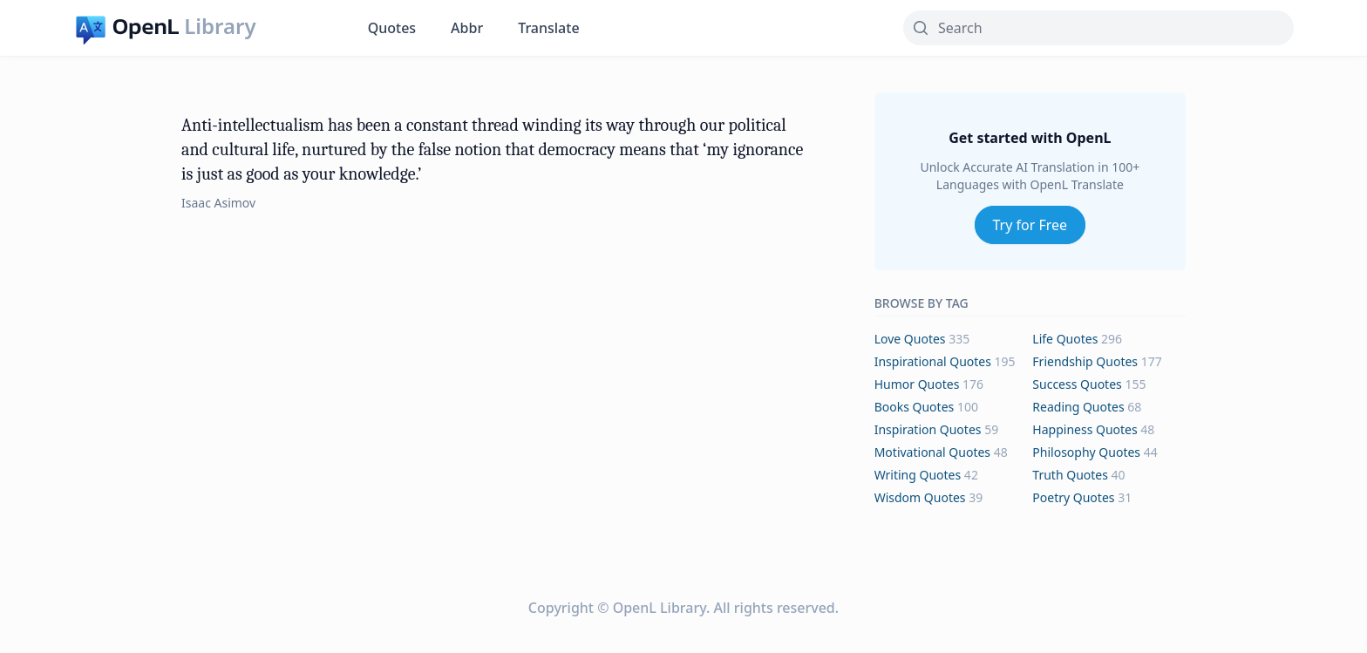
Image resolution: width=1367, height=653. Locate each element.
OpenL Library (659, 607)
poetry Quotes (1073, 497)
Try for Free (1030, 225)
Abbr (467, 27)
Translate (548, 27)
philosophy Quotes (1086, 452)
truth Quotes (1070, 474)
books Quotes (914, 406)
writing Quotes (918, 474)
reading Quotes (1078, 406)
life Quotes (1065, 338)
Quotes (392, 27)
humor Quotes (917, 384)
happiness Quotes (1084, 429)
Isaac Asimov (218, 202)
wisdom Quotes (920, 497)
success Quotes (1076, 384)
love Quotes (910, 338)
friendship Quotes (1085, 361)
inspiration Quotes (928, 429)
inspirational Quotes (932, 361)
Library (219, 26)
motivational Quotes (932, 452)
